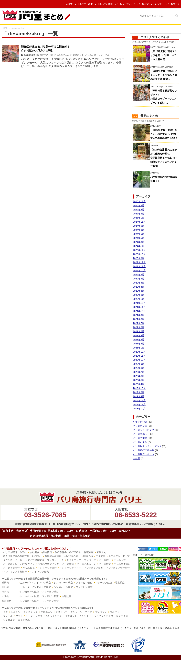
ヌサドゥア (61, 612)
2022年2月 (138, 294)
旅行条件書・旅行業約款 (68, 552)
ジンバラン (101, 612)
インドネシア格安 (93, 567)
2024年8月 (138, 229)
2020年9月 (138, 364)
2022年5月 (138, 282)
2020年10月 (139, 359)
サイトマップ (74, 560)
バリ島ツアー (121, 560)
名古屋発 (6, 600)
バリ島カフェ (60, 55)
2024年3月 (138, 242)
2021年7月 (138, 323)
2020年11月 (139, 355)
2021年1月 (138, 347)
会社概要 (34, 552)
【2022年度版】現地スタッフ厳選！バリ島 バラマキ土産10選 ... (163, 55)
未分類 (136, 458)
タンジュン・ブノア (81, 612)
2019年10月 (139, 388)
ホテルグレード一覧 (119, 556)
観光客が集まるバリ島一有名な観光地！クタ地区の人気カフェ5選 (45, 48)
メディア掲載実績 (34, 560)
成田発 (5, 582)
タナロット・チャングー (78, 616)
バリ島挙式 (68, 564)
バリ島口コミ (172, 4)
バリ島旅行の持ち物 (143, 450)
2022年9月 (138, 274)
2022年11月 (139, 266)
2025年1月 (138, 217)
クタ (5, 612)
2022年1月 (138, 299)
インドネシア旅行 (47, 567)
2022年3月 (138, 290)
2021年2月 (138, 343)
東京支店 (45, 513)
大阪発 (5, 596)
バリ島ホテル (140, 442)
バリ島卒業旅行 (11, 567)
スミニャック (30, 612)
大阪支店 (136, 513)
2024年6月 (138, 234)
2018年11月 (139, 404)
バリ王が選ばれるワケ (15, 552)
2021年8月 (138, 319)
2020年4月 (138, 384)
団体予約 (88, 556)
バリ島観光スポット (143, 454)
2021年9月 (138, 315)
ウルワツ (114, 612)
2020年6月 (138, 376)
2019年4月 (138, 396)
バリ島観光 (29, 567)
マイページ (90, 560)
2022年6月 (138, 278)
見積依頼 (88, 552)
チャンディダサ (34, 616)
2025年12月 (139, 201)
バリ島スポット (76, 55)
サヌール (8, 616)
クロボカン (46, 612)
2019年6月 (138, 392)
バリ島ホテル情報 (104, 4)
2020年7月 (138, 372)
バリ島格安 (105, 564)
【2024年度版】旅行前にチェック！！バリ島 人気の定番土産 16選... (163, 75)
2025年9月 (138, 205)
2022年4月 (138, 286)
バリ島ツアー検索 (84, 4)
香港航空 (120, 582)
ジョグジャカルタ (103, 616)
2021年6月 (138, 327)
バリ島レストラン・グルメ (98, 55)
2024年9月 (138, 225)
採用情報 (47, 552)
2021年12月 (139, 303)
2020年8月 (138, 368)
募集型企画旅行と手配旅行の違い (62, 556)
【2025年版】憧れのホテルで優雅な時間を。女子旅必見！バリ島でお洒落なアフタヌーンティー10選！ (163, 157)
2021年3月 (138, 339)
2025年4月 (138, 209)
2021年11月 (139, 307)
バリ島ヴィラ (27, 564)
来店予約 (101, 552)
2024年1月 (138, 246)
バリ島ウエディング (125, 4)
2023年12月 (139, 250)
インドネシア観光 (39, 571)
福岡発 (5, 591)
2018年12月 (139, 400)
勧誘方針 (37, 556)
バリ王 (69, 4)
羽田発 (5, 587)
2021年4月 (138, 335)
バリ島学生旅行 (122, 564)
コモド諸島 (24, 619)
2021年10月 (139, 311)
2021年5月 (138, 331)
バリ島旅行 (105, 560)
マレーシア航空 (103, 582)
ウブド (19, 616)
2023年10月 (139, 254)
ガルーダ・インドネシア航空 (35, 582)
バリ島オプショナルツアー (150, 4)
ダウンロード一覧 (12, 560)
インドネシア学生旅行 (118, 567)
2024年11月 (139, 221)
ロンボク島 (122, 616)
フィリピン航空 (84, 582)
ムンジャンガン (53, 616)
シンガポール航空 (63, 582)
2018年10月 (139, 408)
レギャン (15, 612)
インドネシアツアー (70, 567)
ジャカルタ (9, 619)
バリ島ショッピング (143, 430)
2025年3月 (138, 213)
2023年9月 (138, 258)
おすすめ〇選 (46, 55)
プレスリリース (55, 560)
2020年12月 (139, 351)
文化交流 (100, 556)
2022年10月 (139, 270)
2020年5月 (138, 380)
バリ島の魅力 (140, 438)
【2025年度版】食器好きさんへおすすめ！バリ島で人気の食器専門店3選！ (164, 134)
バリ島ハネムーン (86, 564)
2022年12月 (139, 262)
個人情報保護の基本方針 (16, 556)
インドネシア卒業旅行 (15, 571)
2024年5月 (138, 238)
